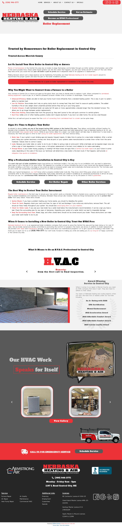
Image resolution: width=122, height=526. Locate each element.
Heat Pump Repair (7, 501)
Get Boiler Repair (58, 182)
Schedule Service (25, 182)
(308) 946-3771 (11, 2)
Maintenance (24, 499)
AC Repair (4, 499)
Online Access (56, 523)
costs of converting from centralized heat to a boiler (61, 118)
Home (40, 2)
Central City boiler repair (84, 148)
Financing (45, 496)
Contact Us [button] (69, 2)
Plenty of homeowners (16, 68)
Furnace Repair (6, 496)
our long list (94, 230)
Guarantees (46, 501)
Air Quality (23, 496)
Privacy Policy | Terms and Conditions (61, 525)
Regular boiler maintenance (17, 194)
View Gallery (61, 421)
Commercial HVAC (26, 501)
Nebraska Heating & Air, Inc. (17, 225)
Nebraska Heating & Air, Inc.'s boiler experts (83, 75)
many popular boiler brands (28, 132)
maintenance (32, 228)
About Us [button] (57, 2)
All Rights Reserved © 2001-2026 (68, 523)
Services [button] (47, 2)
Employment (46, 499)
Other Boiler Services (94, 182)
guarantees (97, 175)
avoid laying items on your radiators (69, 205)
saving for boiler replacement (51, 133)
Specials (80, 2)
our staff (34, 172)
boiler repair (20, 228)
